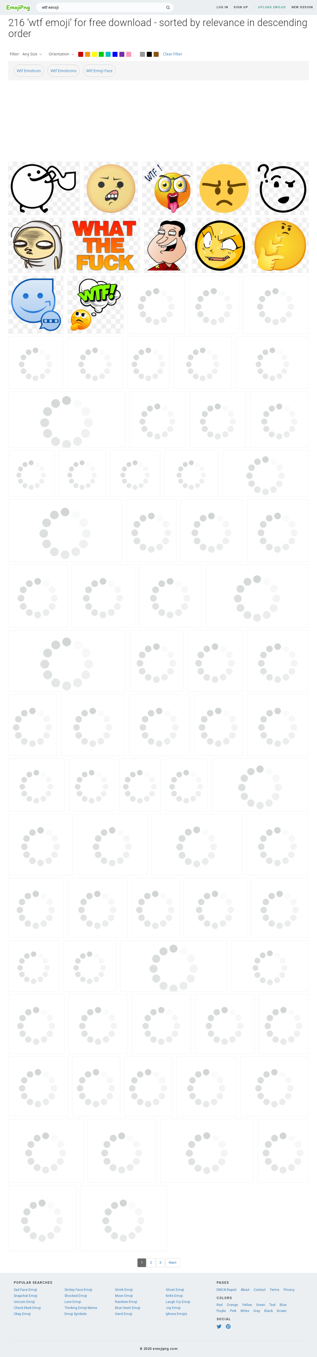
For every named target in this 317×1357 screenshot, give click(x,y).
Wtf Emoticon (29, 70)
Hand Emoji (123, 1314)
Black (268, 1311)
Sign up (241, 7)
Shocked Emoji (75, 1296)
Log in (222, 7)
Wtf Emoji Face (99, 70)
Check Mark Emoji (27, 1308)
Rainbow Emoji (126, 1302)
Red (220, 1305)
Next (172, 1262)
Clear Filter (172, 54)
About (245, 1290)
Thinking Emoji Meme (80, 1308)
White (244, 1311)
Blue (283, 1305)
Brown (282, 1311)
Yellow (247, 1305)
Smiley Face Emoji (78, 1290)
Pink (233, 1311)
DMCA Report (227, 1290)
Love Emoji (72, 1302)
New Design (302, 7)
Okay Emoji (22, 1314)
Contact (260, 1290)
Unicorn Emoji (24, 1302)
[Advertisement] (158, 123)
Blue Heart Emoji (127, 1308)
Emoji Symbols (75, 1314)
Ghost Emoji (175, 1290)
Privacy (289, 1290)
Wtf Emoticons (63, 70)
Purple (221, 1311)
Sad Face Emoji (25, 1290)
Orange (232, 1305)
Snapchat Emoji (25, 1296)
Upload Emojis (272, 7)
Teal (272, 1305)
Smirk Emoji (124, 1290)
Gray (256, 1311)
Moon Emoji (124, 1296)
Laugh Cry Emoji (178, 1302)
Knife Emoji (174, 1296)
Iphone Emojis (176, 1314)
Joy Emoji (173, 1308)
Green (260, 1305)
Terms (274, 1290)
